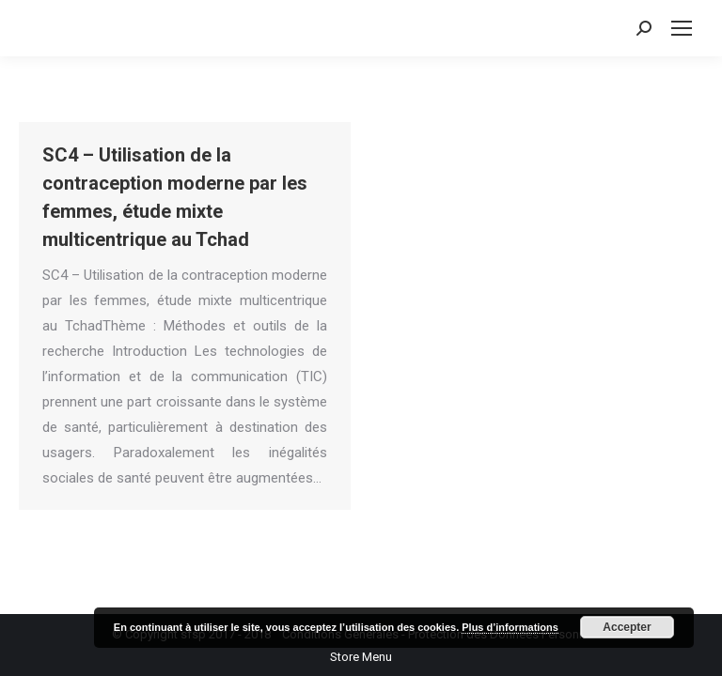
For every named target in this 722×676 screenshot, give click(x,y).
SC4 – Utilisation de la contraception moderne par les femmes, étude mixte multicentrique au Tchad (174, 197)
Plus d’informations (510, 627)
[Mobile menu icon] (681, 28)
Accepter (627, 627)
